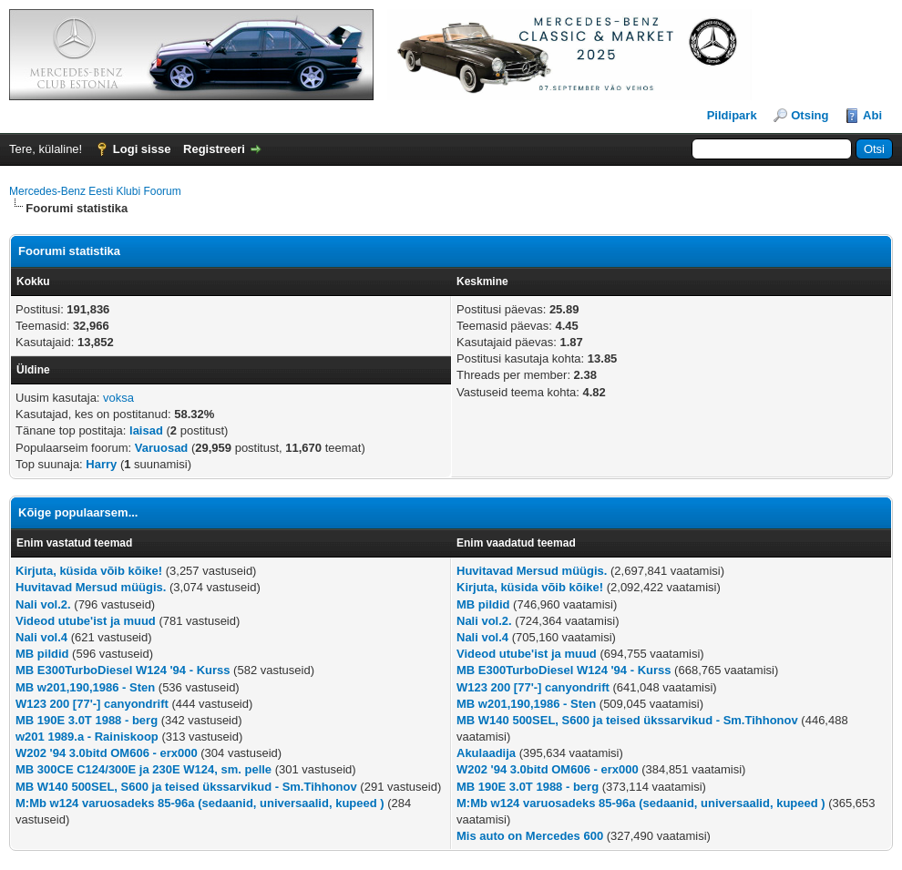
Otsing (809, 115)
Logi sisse (142, 149)
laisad (146, 430)
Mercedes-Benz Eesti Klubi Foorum (95, 191)
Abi (872, 115)
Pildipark (732, 115)
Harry (101, 464)
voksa (118, 397)
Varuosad (162, 448)
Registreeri (214, 149)
